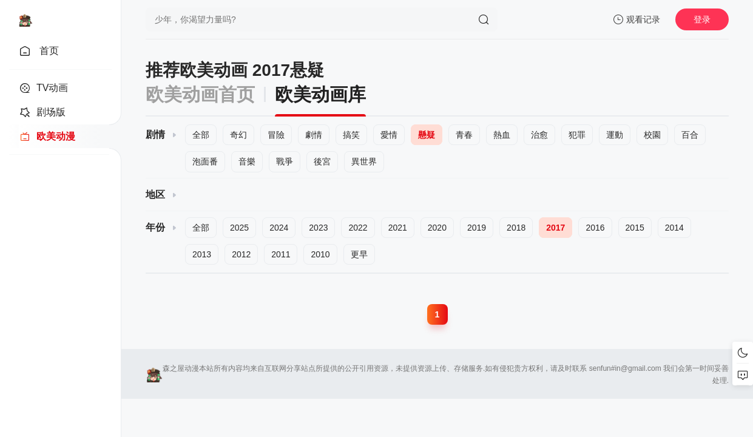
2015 (635, 227)
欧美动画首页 (200, 94)
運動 (614, 135)
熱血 (501, 135)
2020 (437, 227)
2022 (357, 227)
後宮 (322, 161)
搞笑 (351, 135)
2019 (476, 227)
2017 (555, 227)
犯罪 (577, 135)
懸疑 (426, 135)
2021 (397, 227)
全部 (200, 135)
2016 (595, 227)
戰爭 (284, 161)
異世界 (364, 161)
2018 (516, 227)
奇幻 (238, 135)
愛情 (388, 135)
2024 (278, 227)
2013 (201, 254)
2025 (239, 227)
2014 (674, 227)
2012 (241, 254)
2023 (318, 227)
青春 (464, 135)
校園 (652, 135)
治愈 (539, 135)
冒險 (276, 135)
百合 (689, 135)
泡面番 (205, 161)
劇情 (313, 135)
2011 (280, 254)
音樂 (246, 161)
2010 (320, 254)
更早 (359, 254)
